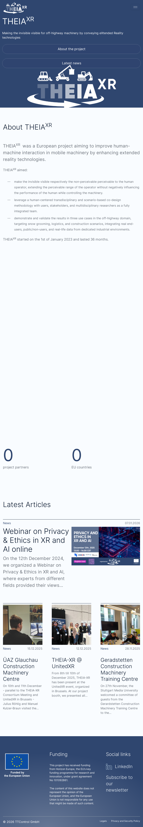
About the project (71, 49)
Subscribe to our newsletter (119, 784)
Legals (103, 821)
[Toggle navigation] (135, 7)
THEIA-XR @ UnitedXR (67, 663)
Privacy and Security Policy (125, 821)
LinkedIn (119, 767)
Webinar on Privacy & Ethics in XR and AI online (36, 540)
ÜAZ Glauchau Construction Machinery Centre (20, 669)
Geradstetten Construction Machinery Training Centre (119, 669)
